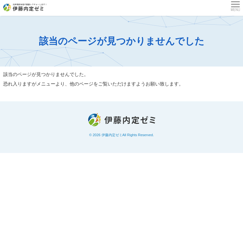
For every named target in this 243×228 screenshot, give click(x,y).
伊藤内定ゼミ (112, 135)
